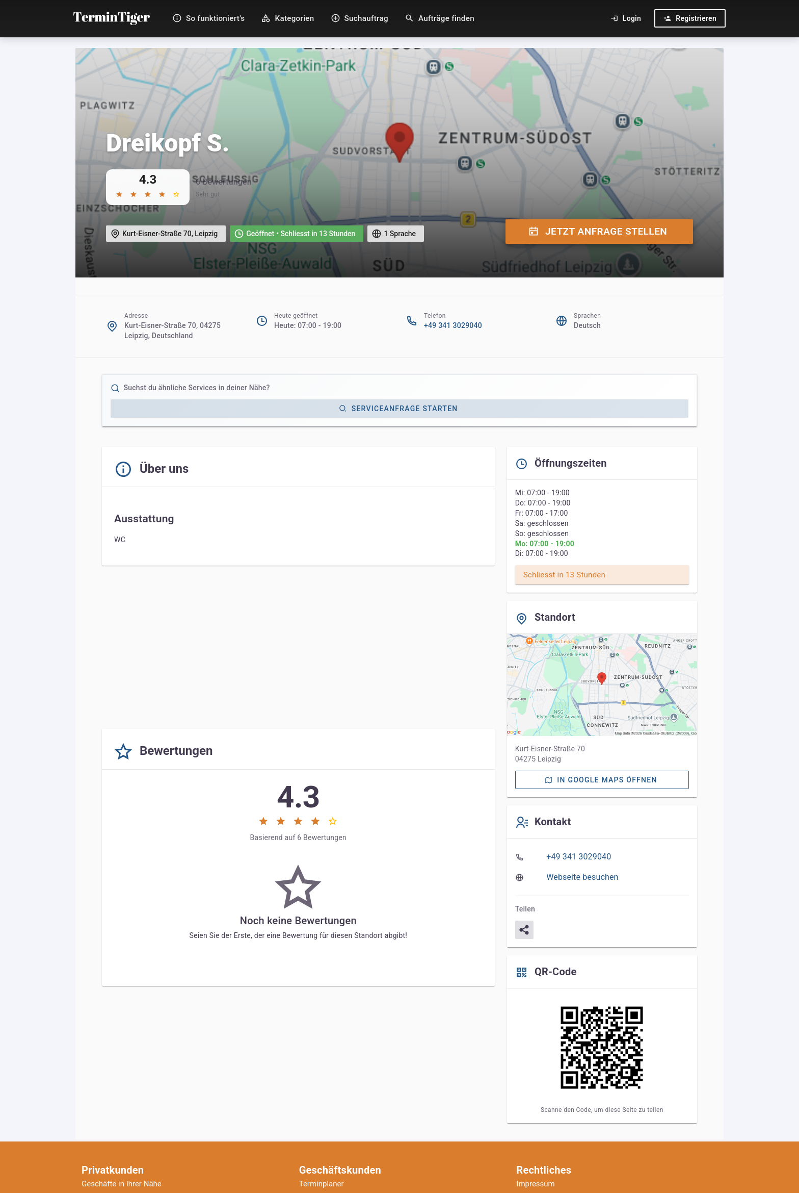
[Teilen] (524, 930)
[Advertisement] (298, 649)
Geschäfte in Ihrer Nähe (122, 1183)
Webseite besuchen (582, 877)
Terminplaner (321, 1183)
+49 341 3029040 (453, 325)
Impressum (535, 1183)
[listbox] (602, 867)
